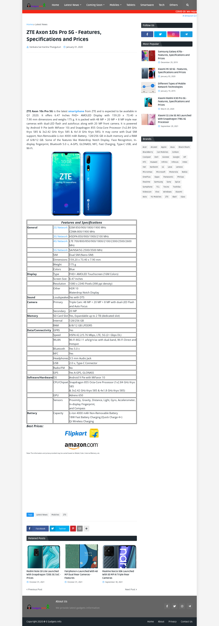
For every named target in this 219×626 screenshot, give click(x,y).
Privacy (173, 621)
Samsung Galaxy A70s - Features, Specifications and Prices (174, 55)
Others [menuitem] (174, 5)
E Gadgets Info (53, 621)
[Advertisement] (82, 81)
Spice (177, 182)
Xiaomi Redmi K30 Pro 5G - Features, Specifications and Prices (174, 101)
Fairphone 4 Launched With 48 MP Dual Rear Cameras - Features (81, 574)
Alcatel (154, 147)
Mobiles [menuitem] (114, 5)
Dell (156, 157)
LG (163, 167)
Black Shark (184, 147)
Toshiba (177, 187)
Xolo (145, 197)
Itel (144, 167)
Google (176, 157)
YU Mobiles (156, 197)
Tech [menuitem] (161, 5)
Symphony (147, 187)
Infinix (164, 162)
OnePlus (147, 177)
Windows (167, 192)
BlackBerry (148, 152)
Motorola (173, 172)
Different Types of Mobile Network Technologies (172, 85)
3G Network (60, 236)
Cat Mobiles (162, 152)
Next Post (130, 589)
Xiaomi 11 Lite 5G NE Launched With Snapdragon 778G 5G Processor (174, 119)
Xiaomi (179, 192)
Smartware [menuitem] (147, 5)
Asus (172, 147)
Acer (145, 147)
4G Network (60, 241)
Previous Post (35, 589)
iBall (174, 197)
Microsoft (160, 172)
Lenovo (179, 167)
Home (30, 24)
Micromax (147, 172)
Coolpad (147, 157)
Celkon (175, 152)
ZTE (64, 515)
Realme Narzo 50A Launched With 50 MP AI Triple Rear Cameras (118, 574)
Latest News (41, 24)
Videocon (147, 192)
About (161, 621)
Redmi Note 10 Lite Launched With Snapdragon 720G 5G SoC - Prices (44, 574)
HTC (144, 162)
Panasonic (168, 177)
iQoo (183, 197)
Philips (180, 177)
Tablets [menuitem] (131, 5)
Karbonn (154, 167)
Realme (146, 182)
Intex (184, 162)
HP (184, 157)
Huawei (153, 162)
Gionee (165, 157)
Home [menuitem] (55, 5)
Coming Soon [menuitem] (94, 5)
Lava (170, 167)
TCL (157, 187)
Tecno (166, 187)
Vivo (157, 192)
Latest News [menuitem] (71, 5)
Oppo (156, 177)
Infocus (174, 162)
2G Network (60, 227)
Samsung (158, 182)
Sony (169, 182)
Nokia (184, 172)
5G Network (60, 250)
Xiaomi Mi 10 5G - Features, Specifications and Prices (173, 71)
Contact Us (186, 621)
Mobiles (55, 515)
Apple (163, 147)
